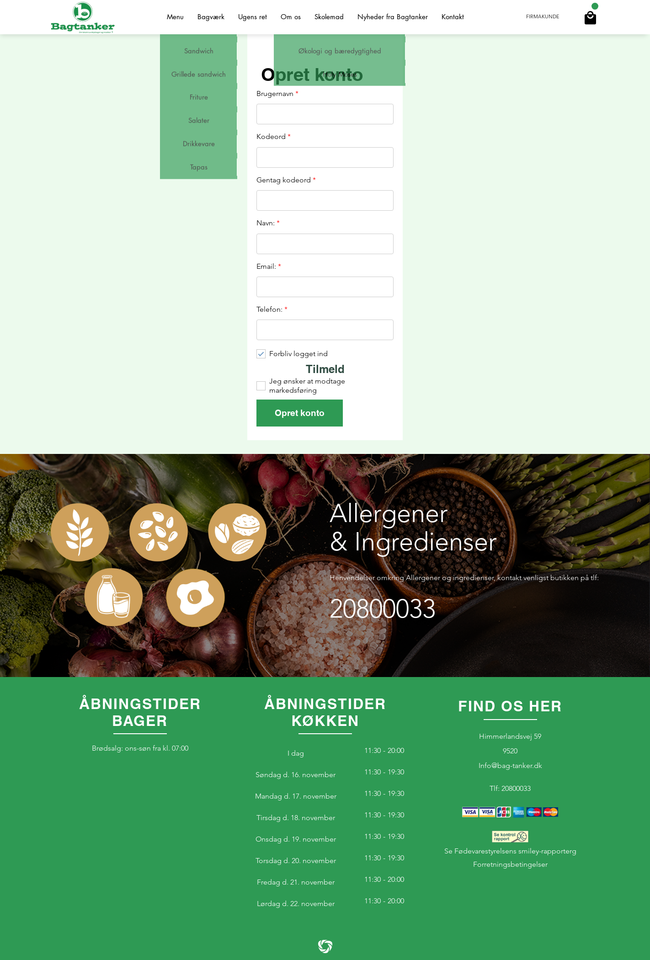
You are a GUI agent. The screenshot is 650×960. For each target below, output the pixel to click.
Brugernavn (277, 94)
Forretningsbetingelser (510, 864)
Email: (268, 266)
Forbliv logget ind (298, 353)
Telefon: (272, 309)
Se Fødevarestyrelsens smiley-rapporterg (510, 843)
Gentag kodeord (286, 180)
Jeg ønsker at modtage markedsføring (307, 386)
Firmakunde (542, 17)
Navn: (268, 223)
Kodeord (273, 137)
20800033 (383, 609)
